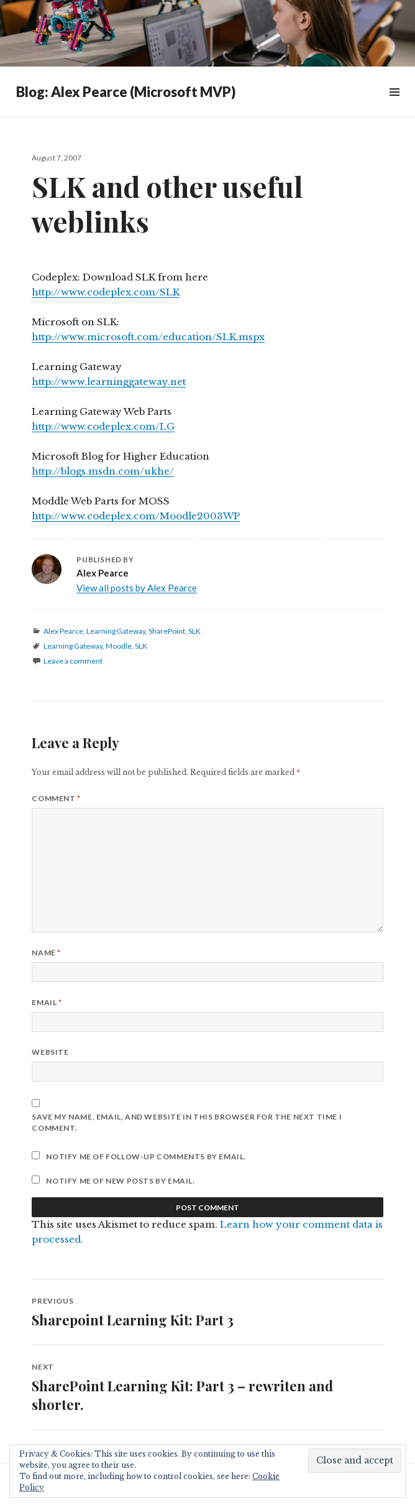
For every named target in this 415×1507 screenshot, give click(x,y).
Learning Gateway (115, 631)
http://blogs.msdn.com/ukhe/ (103, 471)
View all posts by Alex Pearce (136, 587)
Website (50, 1052)
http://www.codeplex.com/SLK (106, 292)
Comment (56, 798)
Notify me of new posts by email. (120, 1180)
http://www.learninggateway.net (109, 381)
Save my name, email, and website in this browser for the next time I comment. (187, 1122)
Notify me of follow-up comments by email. (146, 1156)
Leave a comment (73, 660)
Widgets (394, 106)
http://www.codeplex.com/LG (103, 426)
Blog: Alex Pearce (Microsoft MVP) (125, 91)
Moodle (119, 646)
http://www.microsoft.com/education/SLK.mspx (148, 337)
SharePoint (166, 631)
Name (46, 952)
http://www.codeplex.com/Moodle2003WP (136, 516)
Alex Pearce (63, 631)
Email (47, 1002)
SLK (194, 631)
